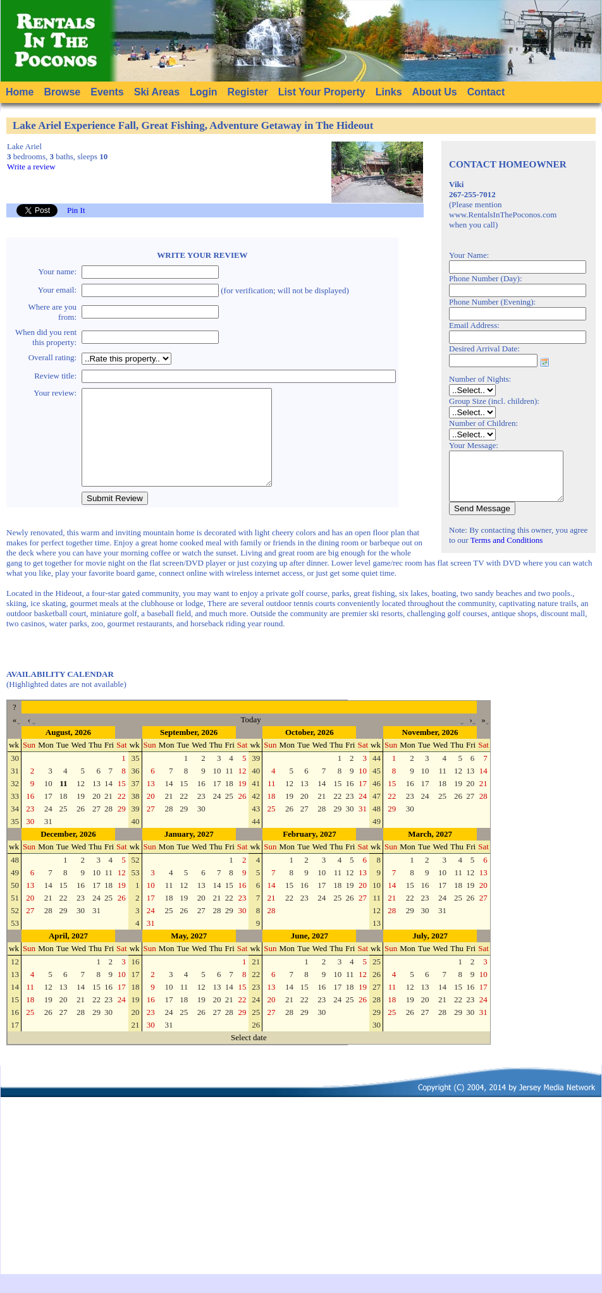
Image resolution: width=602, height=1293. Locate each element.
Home (20, 92)
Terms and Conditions (506, 549)
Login (204, 92)
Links (389, 92)
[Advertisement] (301, 1204)
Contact (486, 92)
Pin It (76, 210)
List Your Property (322, 92)
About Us (434, 92)
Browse (62, 92)
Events (106, 92)
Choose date (544, 362)
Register (248, 92)
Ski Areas (157, 92)
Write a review (31, 166)
